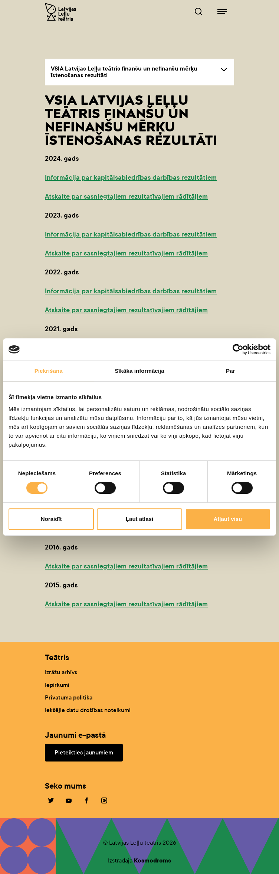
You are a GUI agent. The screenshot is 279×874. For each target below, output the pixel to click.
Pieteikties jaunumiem (84, 752)
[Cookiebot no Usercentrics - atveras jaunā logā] (238, 349)
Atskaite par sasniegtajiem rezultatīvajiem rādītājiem (126, 196)
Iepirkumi (57, 684)
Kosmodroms (152, 860)
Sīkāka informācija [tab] (139, 371)
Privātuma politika (68, 697)
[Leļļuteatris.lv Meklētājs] (198, 12)
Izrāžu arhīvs (61, 672)
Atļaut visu (227, 519)
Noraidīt (51, 519)
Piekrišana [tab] (49, 371)
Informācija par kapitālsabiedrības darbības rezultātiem (131, 177)
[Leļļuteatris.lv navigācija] (222, 12)
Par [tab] (230, 371)
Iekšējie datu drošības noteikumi (88, 710)
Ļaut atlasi (139, 519)
